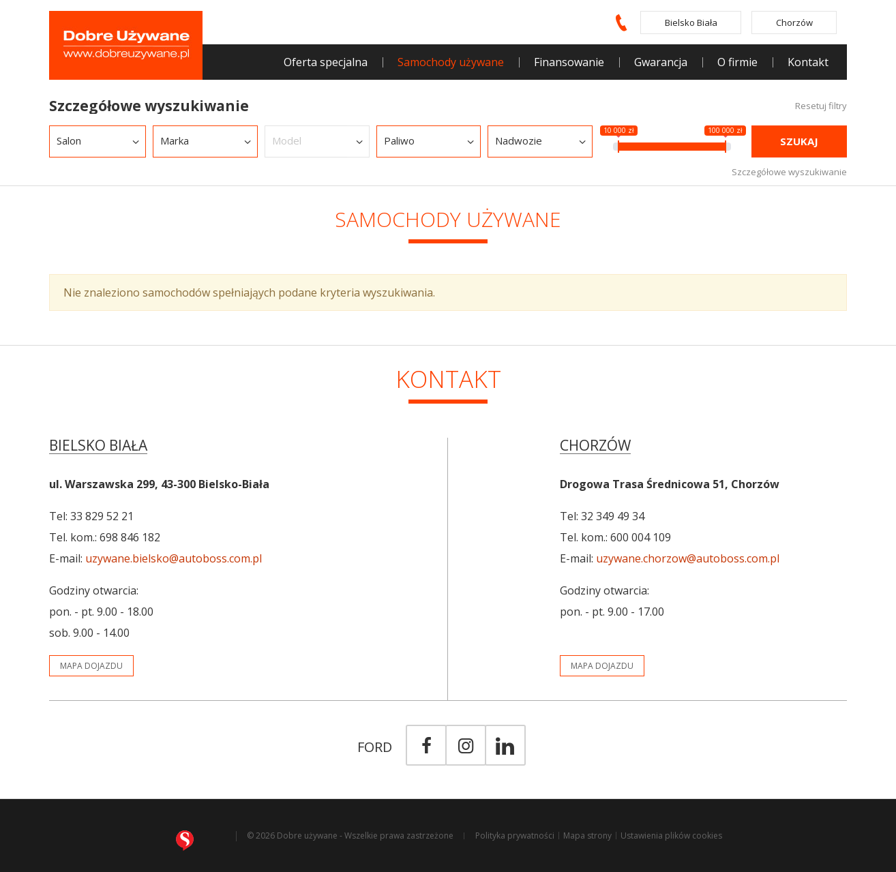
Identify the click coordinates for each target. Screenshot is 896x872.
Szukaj (799, 141)
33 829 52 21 (102, 516)
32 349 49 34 (612, 516)
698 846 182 (130, 537)
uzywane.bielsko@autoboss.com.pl (173, 558)
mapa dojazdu (91, 666)
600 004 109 (640, 537)
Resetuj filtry (821, 106)
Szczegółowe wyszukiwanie (789, 171)
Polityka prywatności (514, 835)
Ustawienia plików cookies (671, 835)
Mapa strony (587, 835)
